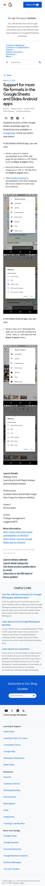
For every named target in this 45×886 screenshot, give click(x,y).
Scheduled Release (23, 111)
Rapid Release (8, 111)
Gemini (10, 50)
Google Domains (11, 842)
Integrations (9, 817)
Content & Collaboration (18, 48)
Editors (6, 109)
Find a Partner (10, 797)
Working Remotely (12, 790)
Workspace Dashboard (14, 758)
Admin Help (9, 731)
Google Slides (29, 109)
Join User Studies (11, 869)
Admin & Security (15, 52)
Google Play (9, 133)
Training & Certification (14, 823)
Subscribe (32, 4)
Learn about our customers (15, 649)
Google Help (9, 751)
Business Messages (12, 862)
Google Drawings (18, 178)
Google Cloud (10, 836)
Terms (22, 883)
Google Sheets (16, 109)
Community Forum (12, 745)
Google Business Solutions (16, 856)
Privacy (16, 883)
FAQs (6, 810)
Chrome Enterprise (12, 849)
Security (7, 777)
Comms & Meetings (16, 45)
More (9, 57)
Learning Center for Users (16, 738)
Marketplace (9, 803)
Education (11, 54)
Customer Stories (12, 784)
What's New (9, 765)
